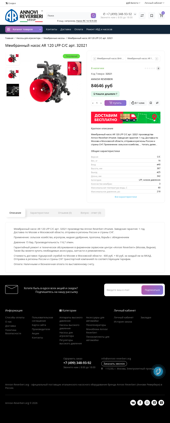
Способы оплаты (15, 317)
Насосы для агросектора (66, 334)
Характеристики (39, 212)
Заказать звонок (114, 363)
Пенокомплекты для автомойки (97, 338)
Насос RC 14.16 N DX (86, 20)
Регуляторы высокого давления (70, 341)
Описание (15, 212)
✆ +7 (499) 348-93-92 (117, 14)
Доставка (65, 29)
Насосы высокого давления (69, 326)
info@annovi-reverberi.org (116, 358)
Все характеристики (126, 196)
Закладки (146, 317)
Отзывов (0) (65, 212)
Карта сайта (39, 325)
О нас (8, 321)
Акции (35, 333)
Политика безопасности (13, 331)
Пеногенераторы (96, 325)
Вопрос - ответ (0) (91, 212)
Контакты (51, 29)
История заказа (123, 321)
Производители (41, 329)
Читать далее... (149, 144)
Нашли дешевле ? (105, 93)
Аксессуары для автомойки (95, 319)
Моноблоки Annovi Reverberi (97, 331)
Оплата (78, 29)
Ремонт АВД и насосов (99, 29)
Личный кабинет (124, 317)
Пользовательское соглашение (42, 319)
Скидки (11, 3)
